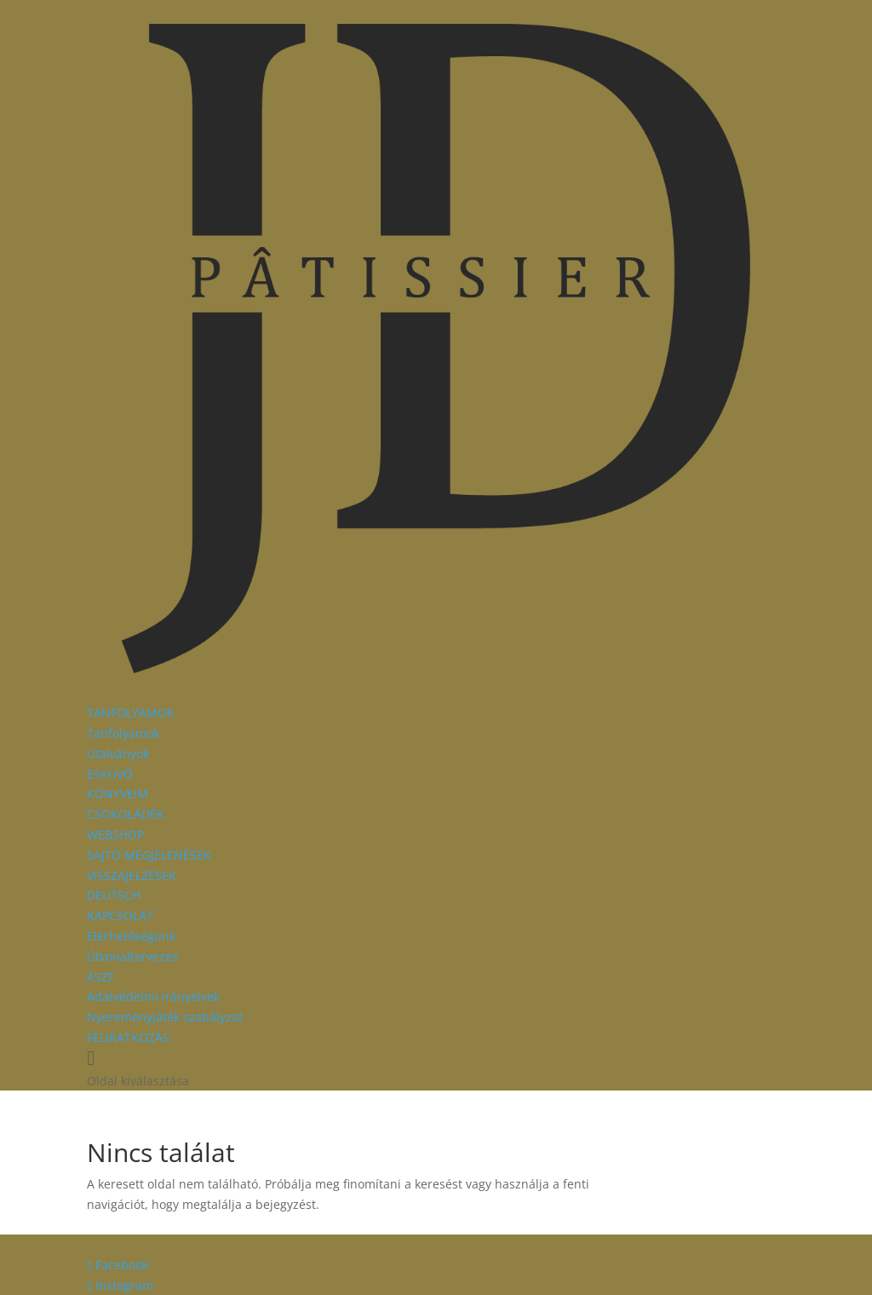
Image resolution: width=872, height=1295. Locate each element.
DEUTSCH (114, 895)
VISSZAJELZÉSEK (131, 875)
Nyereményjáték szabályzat (165, 1017)
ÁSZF (100, 977)
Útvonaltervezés (132, 956)
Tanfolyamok (123, 733)
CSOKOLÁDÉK (125, 814)
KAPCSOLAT (120, 915)
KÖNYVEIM (117, 794)
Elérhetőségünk (131, 936)
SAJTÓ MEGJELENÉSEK (149, 855)
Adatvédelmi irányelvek (153, 996)
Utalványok (118, 753)
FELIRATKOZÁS (128, 1037)
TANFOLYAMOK (131, 713)
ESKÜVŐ (110, 774)
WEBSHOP (115, 834)
